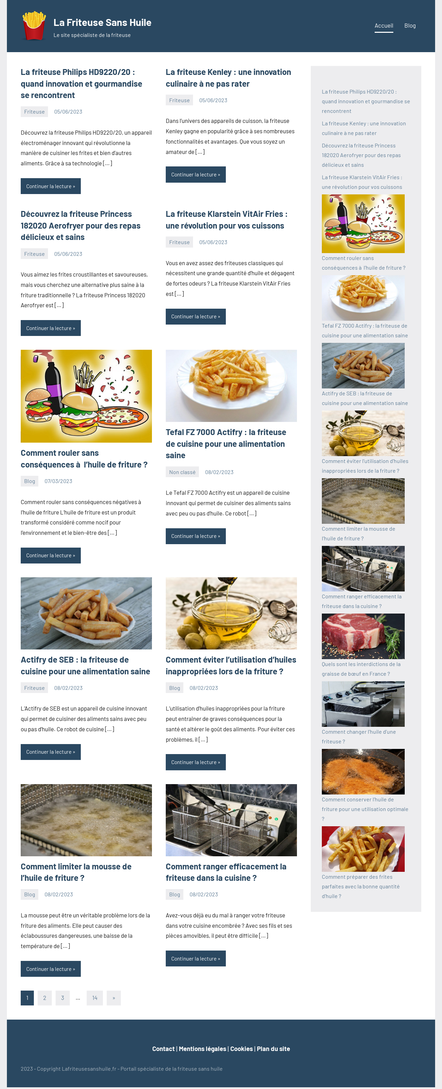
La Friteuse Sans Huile (115, 20)
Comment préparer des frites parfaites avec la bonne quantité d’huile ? (361, 886)
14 (94, 999)
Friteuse (34, 111)
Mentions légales (202, 1050)
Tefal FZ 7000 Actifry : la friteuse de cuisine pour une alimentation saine (226, 444)
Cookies (241, 1050)
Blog (410, 25)
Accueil (384, 25)
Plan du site (273, 1050)
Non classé (182, 472)
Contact (163, 1050)
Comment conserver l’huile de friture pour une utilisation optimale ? (365, 809)
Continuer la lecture (50, 186)
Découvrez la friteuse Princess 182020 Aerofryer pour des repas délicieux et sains (81, 225)
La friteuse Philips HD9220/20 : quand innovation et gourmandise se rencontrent (81, 83)
